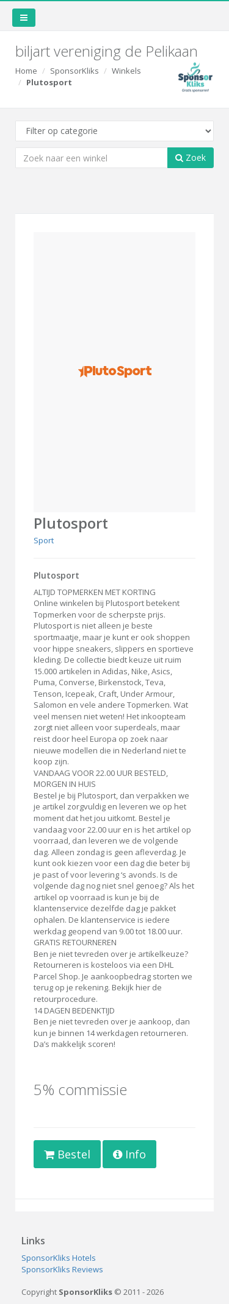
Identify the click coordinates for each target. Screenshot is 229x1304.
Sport (44, 540)
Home (26, 70)
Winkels (126, 70)
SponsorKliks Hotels (58, 1257)
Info (129, 1154)
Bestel (67, 1154)
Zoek (190, 157)
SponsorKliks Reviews (62, 1269)
